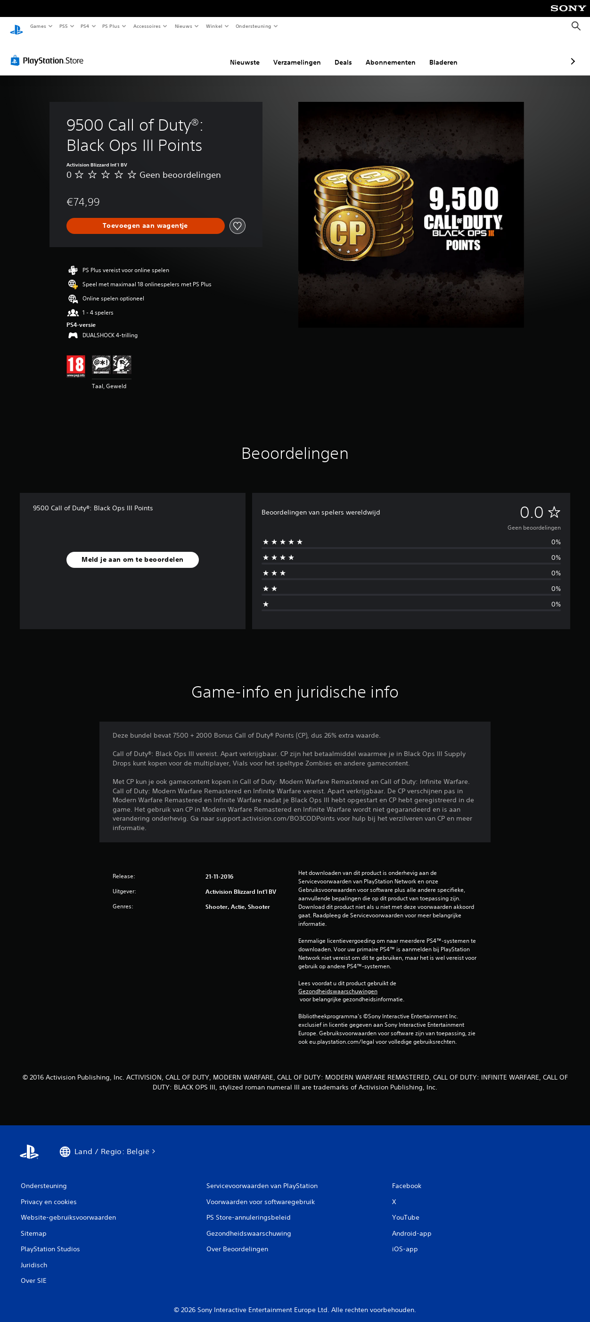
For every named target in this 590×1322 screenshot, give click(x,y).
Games (38, 26)
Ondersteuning (254, 26)
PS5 (63, 26)
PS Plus (111, 26)
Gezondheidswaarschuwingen (337, 982)
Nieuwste (195, 53)
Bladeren (393, 53)
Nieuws (183, 26)
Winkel (213, 26)
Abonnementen (341, 53)
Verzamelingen (247, 53)
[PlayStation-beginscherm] (16, 26)
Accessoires (146, 26)
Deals (293, 53)
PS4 (85, 26)
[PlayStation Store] (49, 51)
